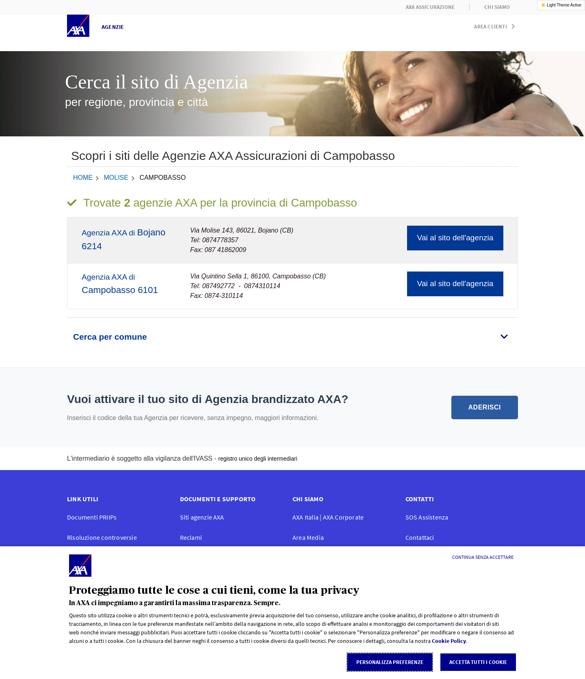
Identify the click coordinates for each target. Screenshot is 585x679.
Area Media (308, 537)
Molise (116, 177)
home (83, 177)
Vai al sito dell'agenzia (455, 237)
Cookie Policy (449, 641)
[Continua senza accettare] (483, 557)
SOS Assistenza (426, 517)
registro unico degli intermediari (257, 458)
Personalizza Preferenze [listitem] (389, 662)
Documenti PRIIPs (92, 517)
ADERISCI (484, 407)
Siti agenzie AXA (202, 517)
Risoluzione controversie (102, 537)
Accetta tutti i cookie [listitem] (478, 662)
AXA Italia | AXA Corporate (328, 517)
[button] (496, 25)
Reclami (191, 537)
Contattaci (419, 537)
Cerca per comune (110, 336)
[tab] (292, 337)
